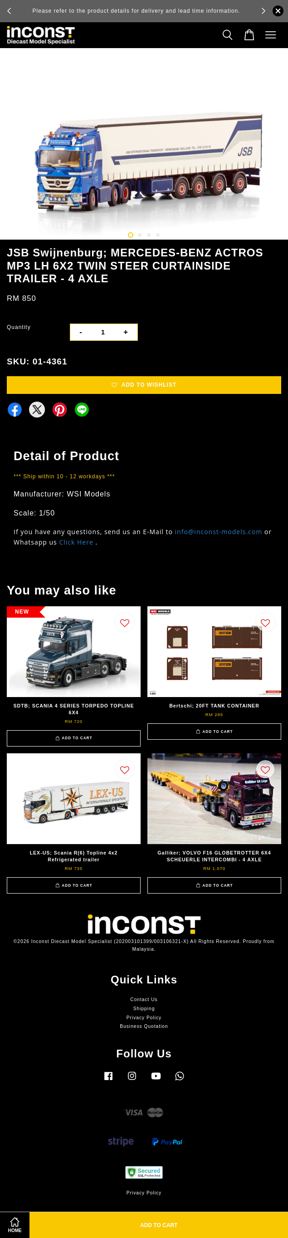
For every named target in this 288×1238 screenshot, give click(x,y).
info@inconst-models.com (219, 531)
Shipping (144, 1008)
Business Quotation (144, 1026)
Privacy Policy (144, 1017)
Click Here (76, 542)
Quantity (19, 327)
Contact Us (143, 999)
